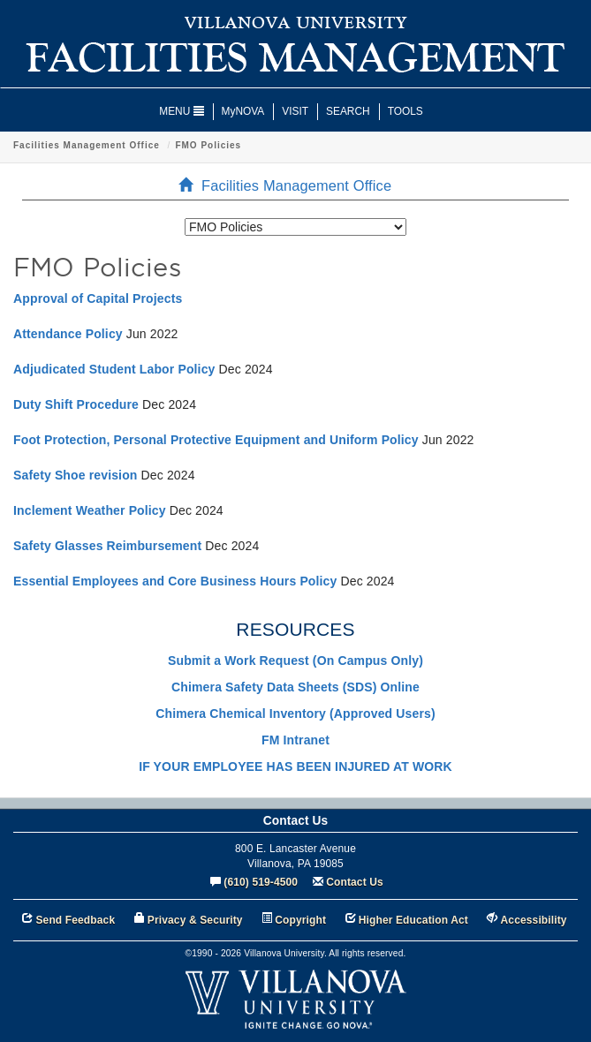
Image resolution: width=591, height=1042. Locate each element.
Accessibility (534, 920)
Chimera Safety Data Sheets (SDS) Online (295, 687)
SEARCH (348, 111)
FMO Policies (208, 145)
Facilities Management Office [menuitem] (290, 185)
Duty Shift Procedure (76, 404)
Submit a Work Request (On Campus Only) (295, 660)
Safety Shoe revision (75, 475)
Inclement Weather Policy (89, 510)
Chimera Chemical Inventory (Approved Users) (295, 713)
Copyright (300, 920)
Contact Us (354, 882)
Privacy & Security (195, 920)
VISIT (295, 111)
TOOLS (405, 111)
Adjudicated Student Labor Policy (114, 369)
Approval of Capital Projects (97, 298)
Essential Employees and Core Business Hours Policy (175, 581)
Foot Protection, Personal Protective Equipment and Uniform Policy (216, 440)
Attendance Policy (68, 334)
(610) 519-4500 (261, 882)
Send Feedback (75, 920)
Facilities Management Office (86, 145)
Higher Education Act (413, 920)
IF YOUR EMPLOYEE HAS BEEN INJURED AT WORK (295, 766)
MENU (181, 111)
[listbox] (295, 227)
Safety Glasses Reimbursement (107, 546)
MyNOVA (243, 111)
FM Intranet (295, 740)
